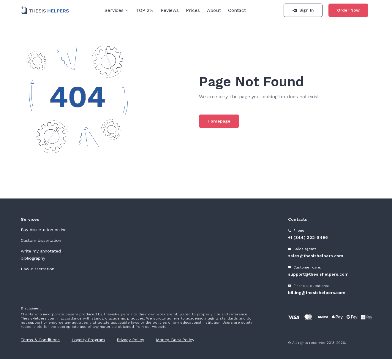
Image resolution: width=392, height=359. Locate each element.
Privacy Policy (130, 339)
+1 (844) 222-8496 (308, 237)
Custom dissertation (41, 240)
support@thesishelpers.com (318, 274)
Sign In (303, 10)
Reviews (170, 10)
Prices (193, 10)
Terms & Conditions (40, 339)
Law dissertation (37, 268)
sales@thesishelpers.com (315, 255)
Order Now (348, 10)
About (214, 10)
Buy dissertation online (44, 229)
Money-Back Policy (175, 339)
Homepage (219, 121)
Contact (237, 10)
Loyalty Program (88, 339)
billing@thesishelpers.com (316, 292)
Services (117, 10)
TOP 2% (145, 10)
